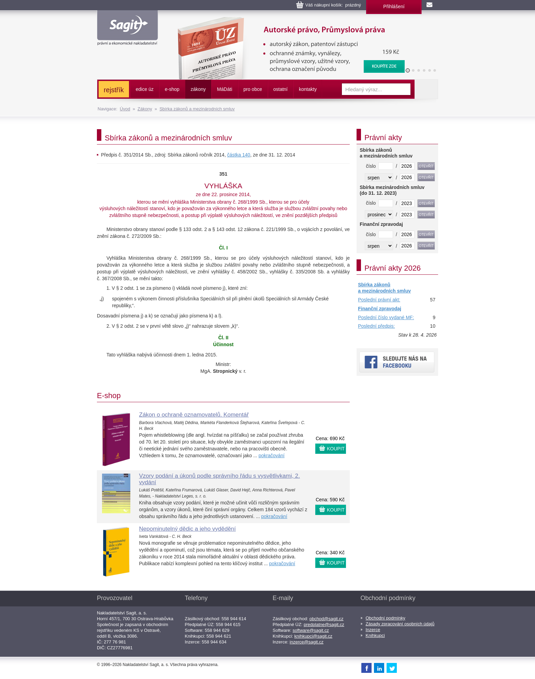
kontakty (308, 89)
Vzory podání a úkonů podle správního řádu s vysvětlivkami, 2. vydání (219, 479)
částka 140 (238, 155)
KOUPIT (336, 448)
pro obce (253, 89)
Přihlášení (393, 6)
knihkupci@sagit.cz (313, 636)
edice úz (145, 89)
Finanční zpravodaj (379, 308)
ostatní (280, 89)
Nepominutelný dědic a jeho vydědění (187, 529)
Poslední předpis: (376, 326)
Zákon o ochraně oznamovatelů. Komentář (194, 414)
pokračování (272, 455)
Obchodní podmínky (385, 618)
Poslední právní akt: (379, 299)
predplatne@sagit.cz (324, 624)
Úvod (125, 108)
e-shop (172, 89)
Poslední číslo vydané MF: (386, 317)
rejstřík (114, 90)
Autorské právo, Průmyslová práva (286, 20)
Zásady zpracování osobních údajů (400, 623)
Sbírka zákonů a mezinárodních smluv (196, 108)
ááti (224, 89)
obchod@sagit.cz (326, 618)
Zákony (145, 108)
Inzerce (373, 629)
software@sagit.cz (311, 630)
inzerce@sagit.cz (306, 641)
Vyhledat (426, 89)
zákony (198, 89)
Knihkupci (375, 635)
